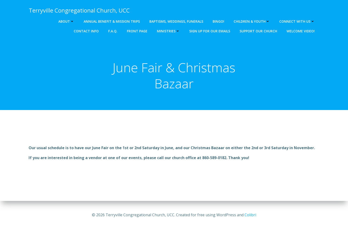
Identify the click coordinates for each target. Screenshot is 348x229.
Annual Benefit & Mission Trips (112, 21)
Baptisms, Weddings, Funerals (176, 21)
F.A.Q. (113, 31)
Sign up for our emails (209, 31)
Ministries (168, 31)
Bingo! (218, 21)
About (66, 21)
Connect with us (297, 21)
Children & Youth (252, 21)
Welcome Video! (301, 31)
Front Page (137, 31)
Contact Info (86, 31)
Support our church (258, 31)
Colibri (250, 214)
